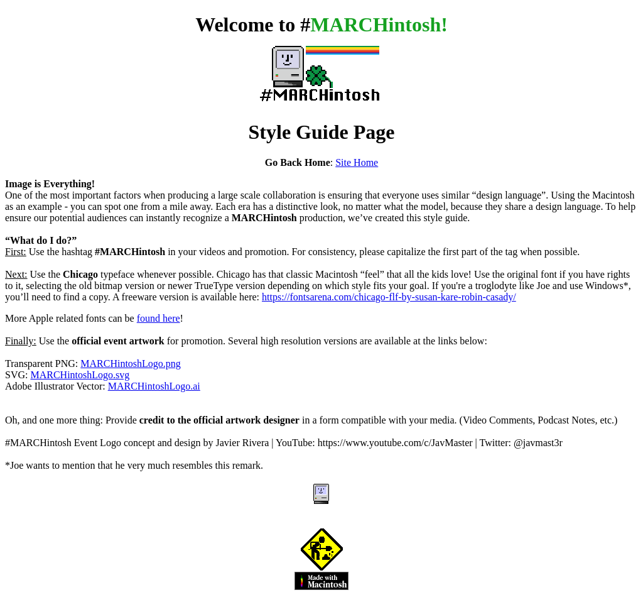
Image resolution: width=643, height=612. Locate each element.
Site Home (356, 162)
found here (158, 318)
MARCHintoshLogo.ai (154, 386)
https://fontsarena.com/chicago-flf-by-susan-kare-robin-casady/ (389, 297)
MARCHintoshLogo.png (130, 363)
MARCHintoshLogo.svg (79, 374)
